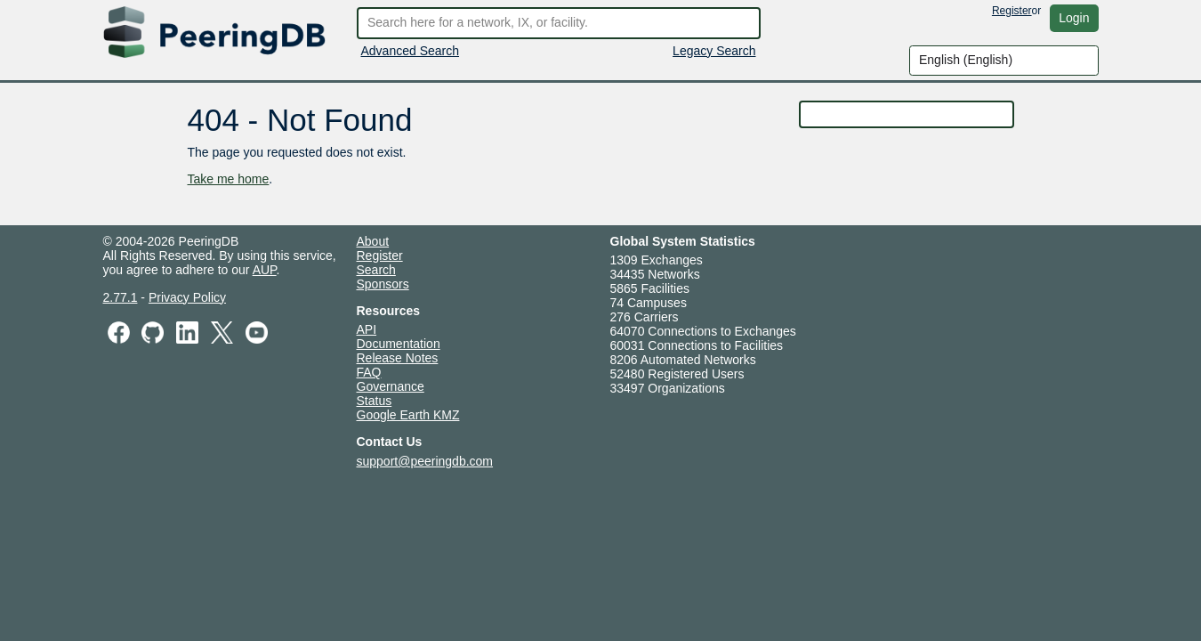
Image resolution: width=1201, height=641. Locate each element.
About (373, 241)
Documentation (398, 344)
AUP (265, 270)
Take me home (229, 179)
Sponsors (383, 284)
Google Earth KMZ (408, 415)
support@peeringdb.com (425, 461)
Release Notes (398, 358)
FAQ (369, 372)
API (367, 329)
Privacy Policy (187, 297)
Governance (390, 386)
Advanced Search (410, 51)
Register (1012, 10)
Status (374, 401)
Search (376, 270)
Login (1074, 18)
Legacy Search (714, 51)
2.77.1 (120, 297)
